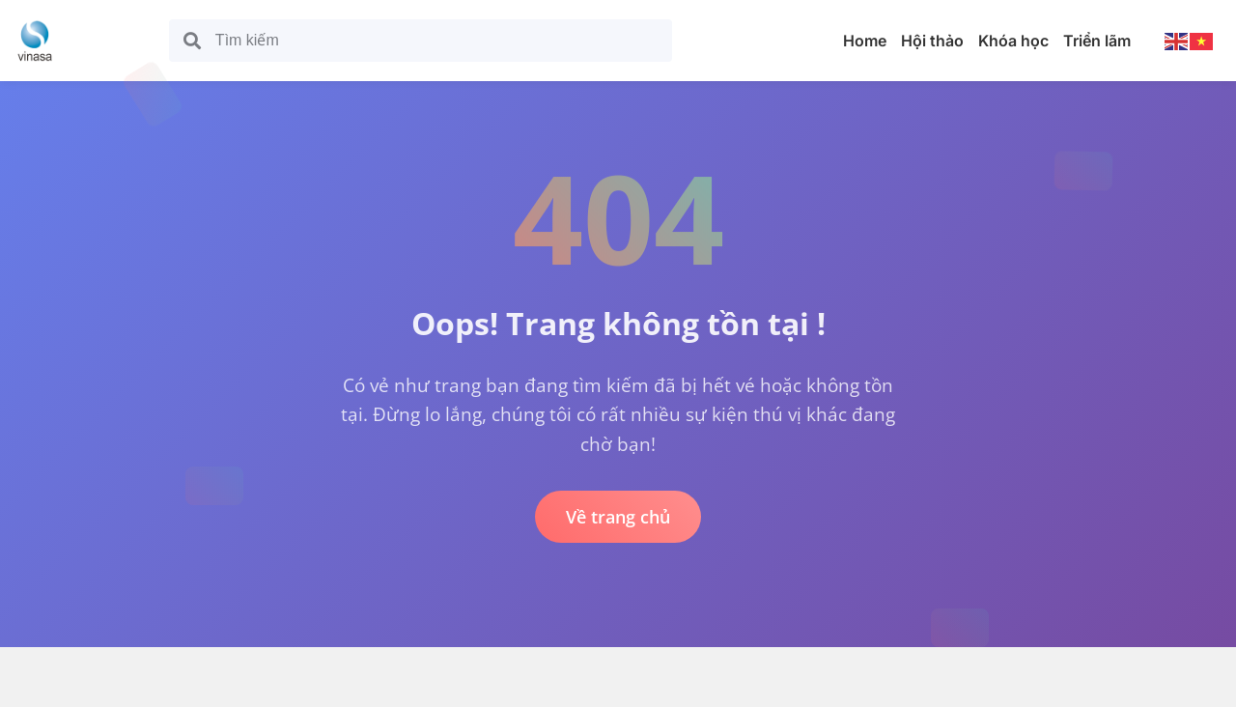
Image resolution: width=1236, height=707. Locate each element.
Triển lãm (1097, 40)
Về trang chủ (618, 516)
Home (864, 40)
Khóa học (1013, 40)
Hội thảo (932, 40)
